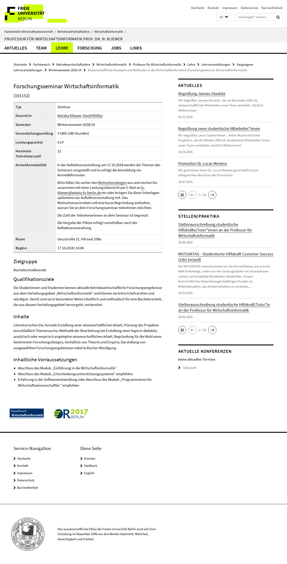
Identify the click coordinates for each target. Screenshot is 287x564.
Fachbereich (41, 64)
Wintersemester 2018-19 (65, 70)
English (89, 473)
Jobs (116, 48)
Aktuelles (15, 48)
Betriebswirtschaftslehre (75, 31)
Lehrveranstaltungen (215, 64)
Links (136, 48)
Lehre (62, 48)
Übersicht (187, 368)
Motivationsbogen (112, 182)
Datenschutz (249, 8)
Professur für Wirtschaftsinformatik (157, 64)
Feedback (90, 465)
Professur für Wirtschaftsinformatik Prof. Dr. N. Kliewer (63, 38)
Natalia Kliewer (69, 115)
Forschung (89, 48)
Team (41, 48)
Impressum (229, 8)
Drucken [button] (89, 458)
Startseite (197, 8)
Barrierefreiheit (272, 8)
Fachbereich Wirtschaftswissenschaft (30, 31)
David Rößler (93, 115)
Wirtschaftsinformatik (110, 31)
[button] (224, 17)
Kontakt (213, 8)
